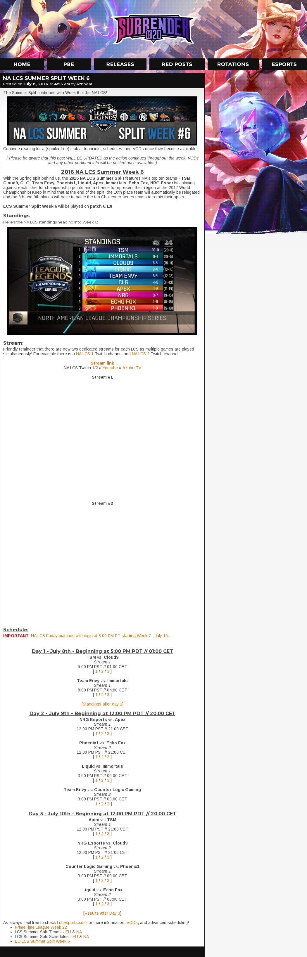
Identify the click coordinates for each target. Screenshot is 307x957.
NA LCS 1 (85, 353)
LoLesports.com (72, 922)
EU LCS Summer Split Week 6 (42, 941)
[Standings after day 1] (102, 704)
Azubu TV (132, 367)
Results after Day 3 (102, 913)
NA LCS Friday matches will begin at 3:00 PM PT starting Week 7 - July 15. (100, 635)
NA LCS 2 (140, 353)
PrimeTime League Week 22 (41, 927)
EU (68, 932)
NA (79, 932)
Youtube (110, 367)
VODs (132, 922)
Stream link (102, 363)
